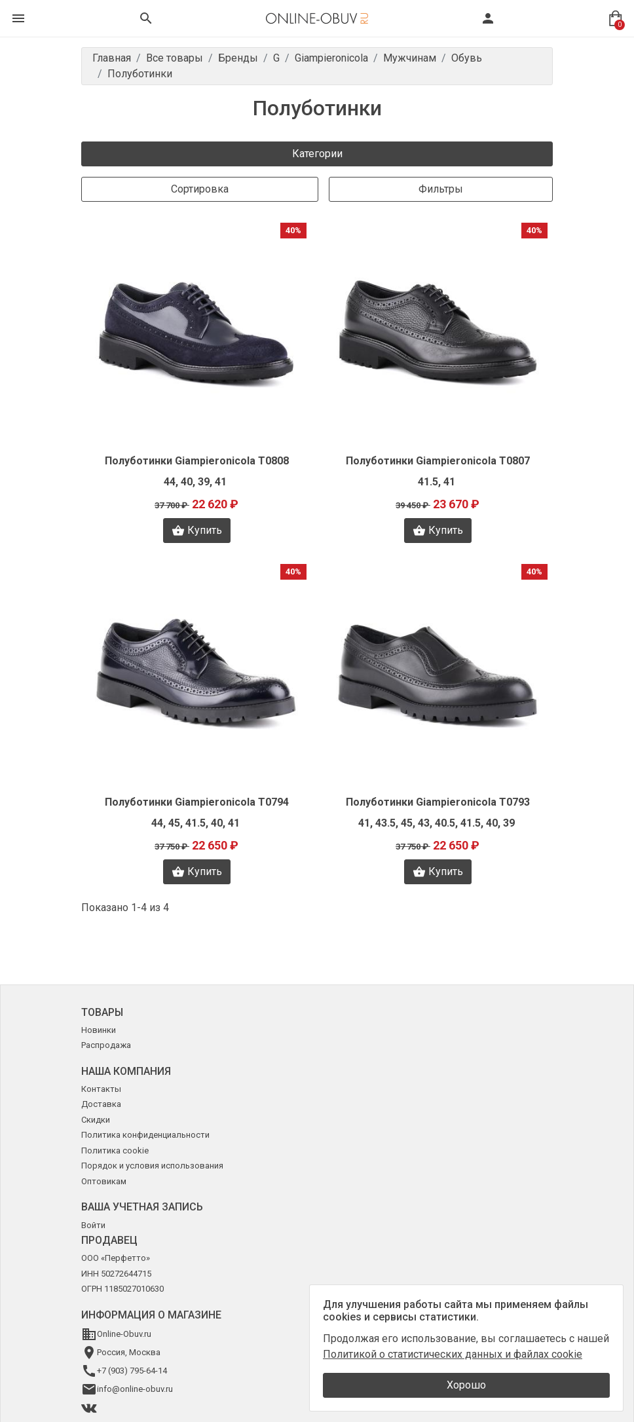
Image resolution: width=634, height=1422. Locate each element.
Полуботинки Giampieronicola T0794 (197, 802)
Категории (317, 153)
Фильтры (441, 189)
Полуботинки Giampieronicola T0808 (197, 461)
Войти (93, 1225)
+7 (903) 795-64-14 (132, 1370)
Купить (197, 530)
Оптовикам (103, 1181)
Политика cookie (115, 1150)
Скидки (95, 1120)
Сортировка (200, 189)
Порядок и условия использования (152, 1165)
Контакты (101, 1089)
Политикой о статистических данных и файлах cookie (452, 1354)
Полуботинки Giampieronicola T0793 (438, 802)
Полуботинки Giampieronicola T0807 (438, 461)
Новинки (98, 1030)
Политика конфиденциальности (145, 1135)
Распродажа (106, 1045)
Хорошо (466, 1385)
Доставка (101, 1104)
